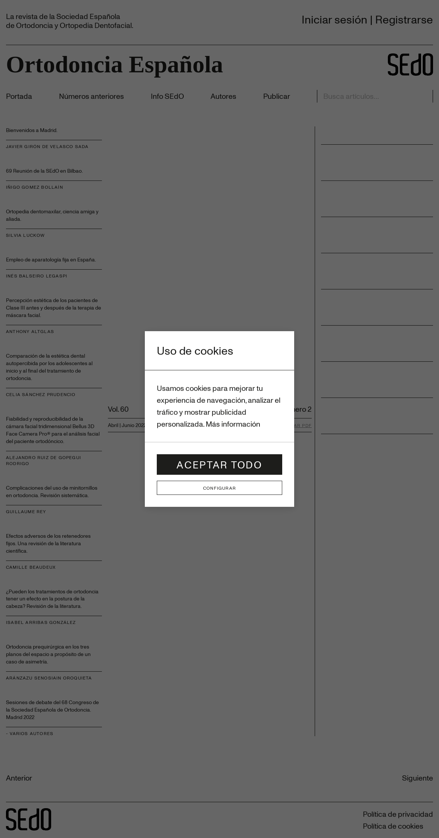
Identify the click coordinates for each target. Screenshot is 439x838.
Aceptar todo (219, 464)
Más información (233, 424)
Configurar (219, 488)
